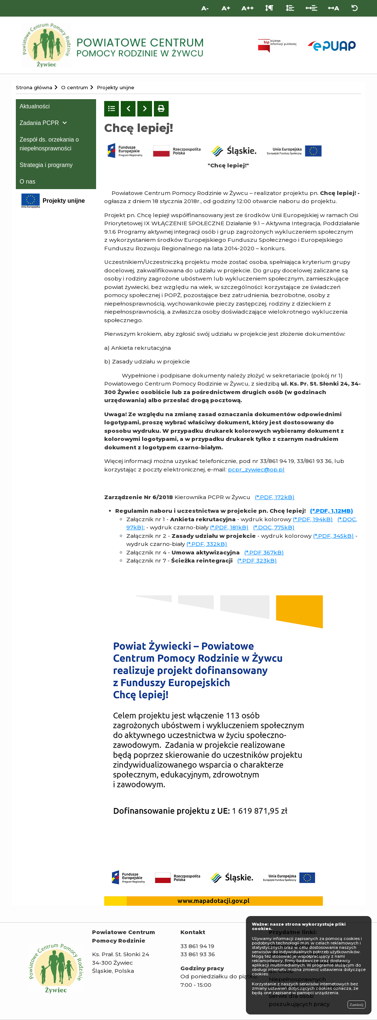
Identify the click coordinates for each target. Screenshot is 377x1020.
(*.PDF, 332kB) (206, 543)
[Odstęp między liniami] (290, 8)
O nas (27, 181)
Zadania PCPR (39, 123)
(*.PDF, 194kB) (313, 519)
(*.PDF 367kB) (264, 552)
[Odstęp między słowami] (312, 8)
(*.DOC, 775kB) (274, 527)
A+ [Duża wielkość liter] (226, 8)
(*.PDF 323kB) (257, 560)
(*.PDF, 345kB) (333, 535)
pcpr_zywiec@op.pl (256, 469)
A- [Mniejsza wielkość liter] (205, 8)
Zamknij (356, 1004)
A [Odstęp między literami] (333, 8)
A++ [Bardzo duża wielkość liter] (248, 8)
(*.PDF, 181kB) (229, 527)
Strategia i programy (46, 165)
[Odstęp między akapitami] (269, 8)
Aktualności (35, 106)
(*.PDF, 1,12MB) (331, 510)
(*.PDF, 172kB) (275, 497)
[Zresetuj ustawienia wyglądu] (354, 8)
